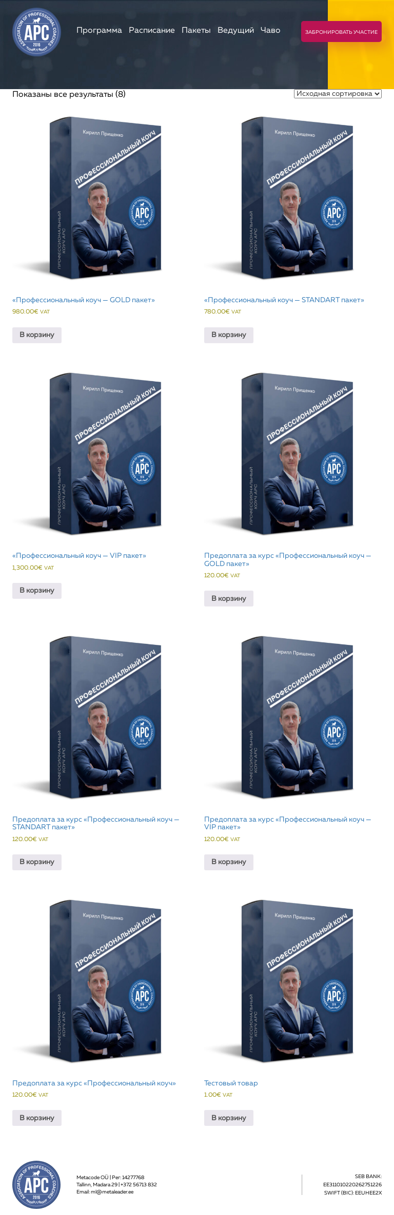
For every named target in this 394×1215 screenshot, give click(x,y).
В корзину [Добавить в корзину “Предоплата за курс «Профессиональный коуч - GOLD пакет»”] (228, 598)
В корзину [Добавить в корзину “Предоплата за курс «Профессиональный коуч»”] (36, 1118)
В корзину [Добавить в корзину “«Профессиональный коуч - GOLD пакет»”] (36, 335)
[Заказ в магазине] (338, 93)
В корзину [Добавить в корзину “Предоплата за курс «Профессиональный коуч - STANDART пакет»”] (36, 862)
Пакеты (196, 31)
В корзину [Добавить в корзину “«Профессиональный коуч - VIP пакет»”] (36, 590)
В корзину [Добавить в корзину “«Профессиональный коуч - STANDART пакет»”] (228, 335)
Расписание (152, 31)
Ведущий (236, 31)
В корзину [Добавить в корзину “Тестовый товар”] (228, 1118)
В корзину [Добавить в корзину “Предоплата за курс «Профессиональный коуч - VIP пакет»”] (228, 862)
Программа (99, 31)
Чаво (271, 31)
